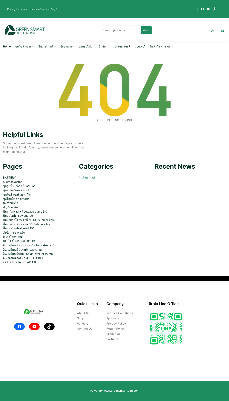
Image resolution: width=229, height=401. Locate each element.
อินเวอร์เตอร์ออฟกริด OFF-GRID (23, 258)
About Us (83, 313)
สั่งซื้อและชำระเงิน (14, 232)
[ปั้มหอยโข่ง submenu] (93, 46)
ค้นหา (146, 30)
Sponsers (112, 318)
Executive (113, 334)
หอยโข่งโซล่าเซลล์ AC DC (19, 241)
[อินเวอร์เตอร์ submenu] (55, 46)
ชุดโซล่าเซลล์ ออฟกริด (17, 194)
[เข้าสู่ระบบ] (212, 30)
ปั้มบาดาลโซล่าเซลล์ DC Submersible (26, 224)
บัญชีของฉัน (10, 207)
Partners (112, 339)
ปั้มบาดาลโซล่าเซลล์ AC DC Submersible (29, 220)
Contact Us (84, 328)
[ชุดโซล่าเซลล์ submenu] (33, 46)
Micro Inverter (12, 182)
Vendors (82, 323)
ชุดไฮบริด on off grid (16, 199)
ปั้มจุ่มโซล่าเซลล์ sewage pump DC (25, 211)
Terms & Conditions (119, 313)
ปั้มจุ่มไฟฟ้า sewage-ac (18, 215)
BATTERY (9, 177)
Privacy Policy (116, 323)
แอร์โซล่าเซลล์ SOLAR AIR (19, 262)
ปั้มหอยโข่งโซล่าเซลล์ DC (18, 228)
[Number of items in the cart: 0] (222, 30)
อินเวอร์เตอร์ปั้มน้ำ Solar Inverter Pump (28, 254)
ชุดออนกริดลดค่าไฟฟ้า (17, 190)
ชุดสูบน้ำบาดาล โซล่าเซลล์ (19, 186)
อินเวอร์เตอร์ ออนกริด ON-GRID (22, 249)
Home (7, 46)
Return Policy (115, 328)
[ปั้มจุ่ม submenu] (107, 46)
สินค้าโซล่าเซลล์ (13, 237)
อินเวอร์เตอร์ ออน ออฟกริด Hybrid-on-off (28, 245)
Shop (80, 318)
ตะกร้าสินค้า (10, 203)
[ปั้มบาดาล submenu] (73, 46)
